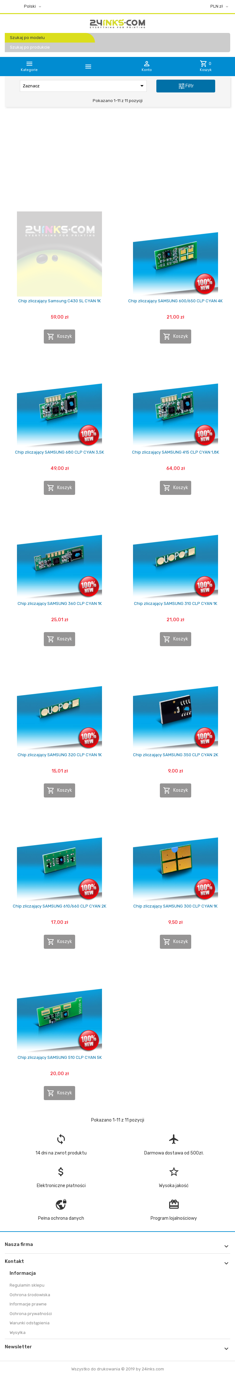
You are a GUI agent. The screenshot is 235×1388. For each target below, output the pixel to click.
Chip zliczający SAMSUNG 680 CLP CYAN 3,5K (59, 452)
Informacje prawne (28, 1304)
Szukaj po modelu (27, 37)
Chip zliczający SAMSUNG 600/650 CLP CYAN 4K (175, 300)
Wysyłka (18, 1332)
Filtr (186, 86)
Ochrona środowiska (30, 1294)
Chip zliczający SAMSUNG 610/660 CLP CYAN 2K (59, 906)
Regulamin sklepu (27, 1285)
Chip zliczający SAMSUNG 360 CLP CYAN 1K (60, 603)
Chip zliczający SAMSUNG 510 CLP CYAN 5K (60, 1057)
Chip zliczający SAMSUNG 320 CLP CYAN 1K (60, 754)
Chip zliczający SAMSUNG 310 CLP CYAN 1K (175, 603)
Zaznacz (84, 86)
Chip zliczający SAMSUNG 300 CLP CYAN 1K (175, 906)
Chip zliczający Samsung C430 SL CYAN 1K (59, 300)
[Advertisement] (117, 161)
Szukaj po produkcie (30, 47)
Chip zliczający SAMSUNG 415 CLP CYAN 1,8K (175, 452)
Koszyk (59, 336)
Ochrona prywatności (31, 1313)
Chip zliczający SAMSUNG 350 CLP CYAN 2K (175, 754)
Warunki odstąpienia (30, 1323)
